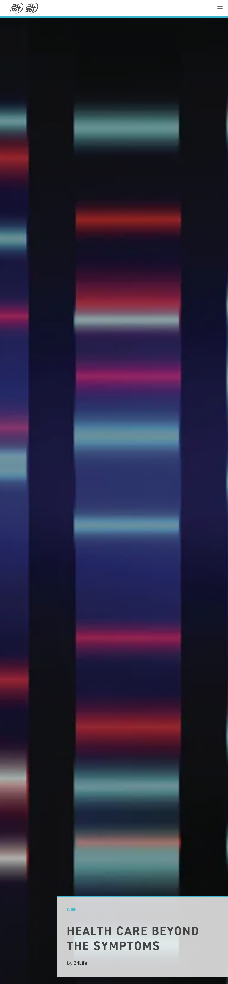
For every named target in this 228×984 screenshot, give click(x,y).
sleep (71, 909)
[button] (220, 8)
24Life (80, 963)
